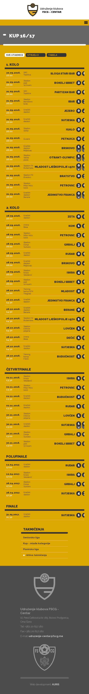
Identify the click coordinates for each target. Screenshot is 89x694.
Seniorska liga (31, 537)
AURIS (55, 684)
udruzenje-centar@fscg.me (46, 636)
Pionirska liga (31, 549)
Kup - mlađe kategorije (36, 543)
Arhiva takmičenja (35, 555)
